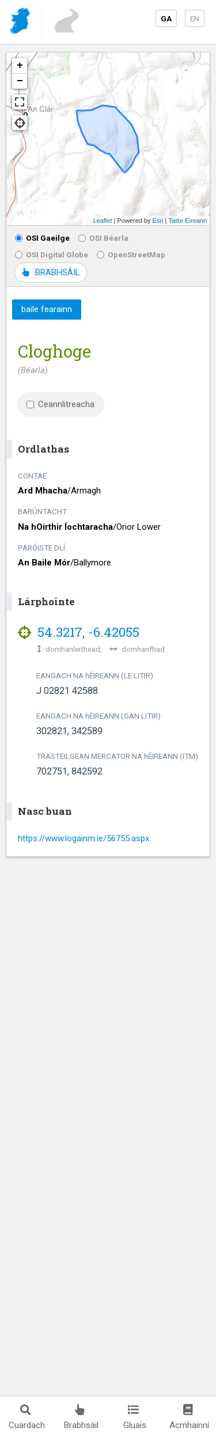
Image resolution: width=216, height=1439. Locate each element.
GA (166, 18)
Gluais (134, 1417)
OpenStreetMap (131, 254)
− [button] (20, 81)
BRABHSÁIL (50, 272)
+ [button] (20, 66)
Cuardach (27, 1417)
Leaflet (102, 220)
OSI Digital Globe (51, 254)
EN (194, 18)
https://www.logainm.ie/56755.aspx (83, 838)
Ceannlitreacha (60, 404)
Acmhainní (189, 1417)
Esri (158, 220)
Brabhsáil (81, 1417)
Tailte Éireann (187, 220)
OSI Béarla (103, 237)
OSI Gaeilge (42, 237)
